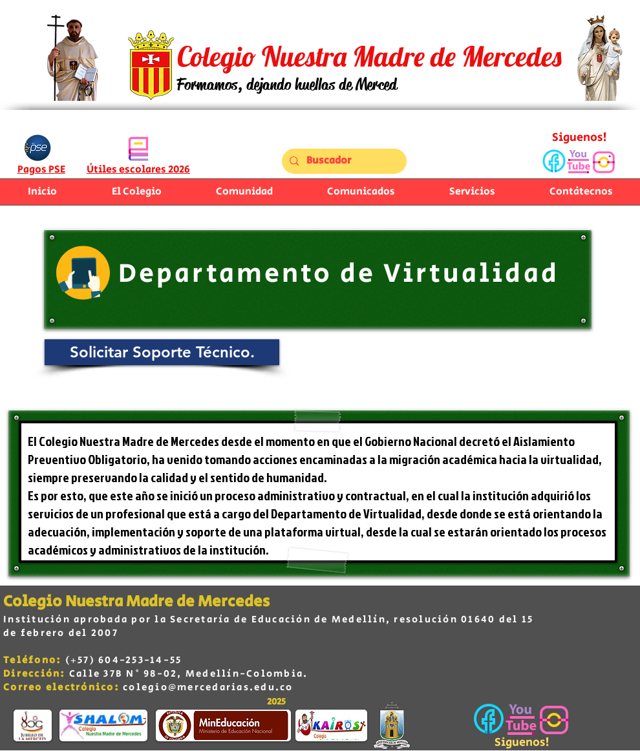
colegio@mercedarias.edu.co (208, 687)
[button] (244, 192)
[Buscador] (342, 161)
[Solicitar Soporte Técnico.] (162, 352)
